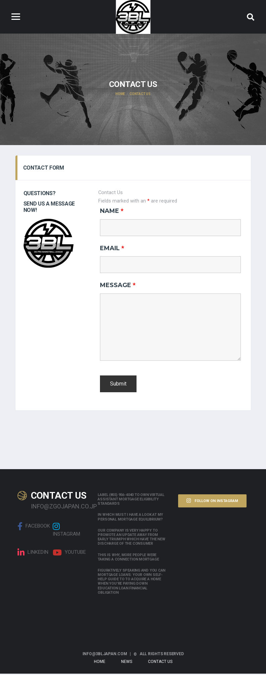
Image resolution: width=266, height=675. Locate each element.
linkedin (32, 554)
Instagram (66, 531)
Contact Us (160, 663)
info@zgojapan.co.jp (59, 507)
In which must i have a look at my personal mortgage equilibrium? (130, 518)
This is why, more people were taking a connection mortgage (128, 558)
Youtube (69, 554)
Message (118, 286)
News (126, 663)
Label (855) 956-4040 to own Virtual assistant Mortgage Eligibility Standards (131, 500)
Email (112, 249)
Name (111, 212)
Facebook (33, 528)
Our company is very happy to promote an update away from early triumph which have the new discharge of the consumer (131, 538)
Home (99, 663)
